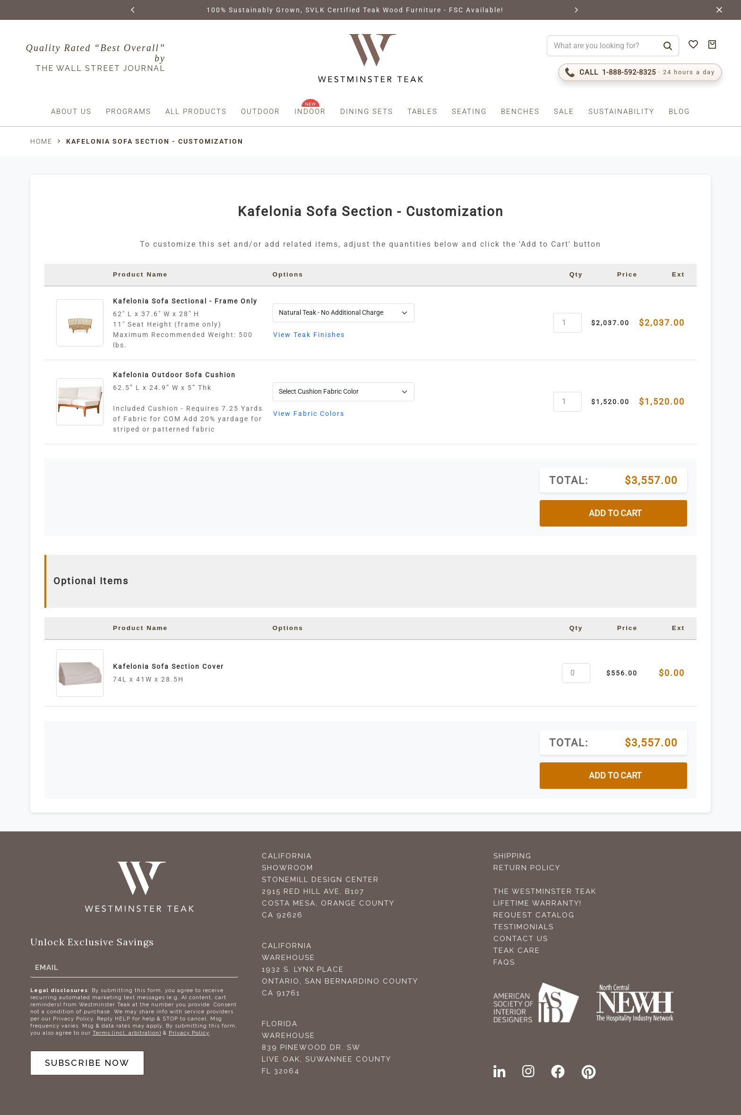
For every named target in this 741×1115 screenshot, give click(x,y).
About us (71, 111)
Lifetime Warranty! (537, 903)
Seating (469, 111)
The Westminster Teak (544, 891)
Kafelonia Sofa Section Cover (168, 666)
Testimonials (523, 927)
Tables (422, 111)
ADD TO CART (615, 513)
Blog (679, 111)
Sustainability (621, 111)
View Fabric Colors (309, 413)
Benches (520, 111)
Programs (128, 111)
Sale (564, 111)
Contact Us (520, 938)
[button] (133, 10)
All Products (196, 111)
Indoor (310, 111)
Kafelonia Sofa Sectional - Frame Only (185, 301)
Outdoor (260, 111)
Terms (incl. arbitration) (127, 1033)
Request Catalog (534, 915)
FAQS (504, 962)
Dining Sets (366, 111)
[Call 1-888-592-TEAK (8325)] (640, 72)
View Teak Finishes (309, 334)
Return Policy (526, 868)
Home (41, 141)
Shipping (512, 856)
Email (47, 967)
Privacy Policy (189, 1033)
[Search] (667, 46)
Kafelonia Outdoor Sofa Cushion (174, 375)
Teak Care (516, 950)
